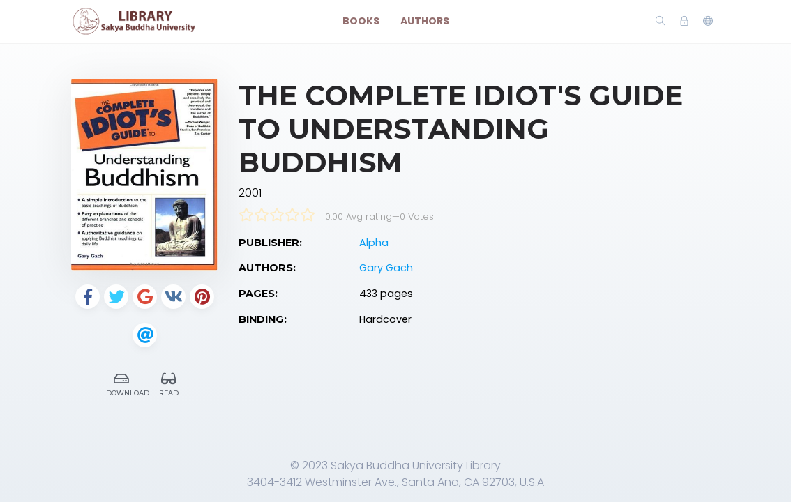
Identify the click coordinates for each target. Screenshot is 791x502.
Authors (424, 21)
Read (169, 382)
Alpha (374, 243)
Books (360, 21)
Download (125, 382)
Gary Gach (386, 268)
